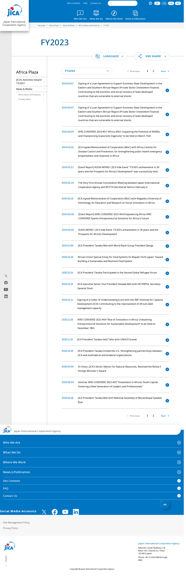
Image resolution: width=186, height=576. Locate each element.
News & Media (24, 89)
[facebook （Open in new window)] (55, 512)
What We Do (11, 452)
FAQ (85, 3)
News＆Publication (16, 472)
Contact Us (95, 3)
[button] (109, 56)
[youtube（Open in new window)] (6, 289)
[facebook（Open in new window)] (6, 282)
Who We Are (11, 442)
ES (178, 3)
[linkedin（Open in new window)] (6, 296)
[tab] (150, 3)
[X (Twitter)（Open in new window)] (6, 275)
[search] (122, 3)
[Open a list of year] (87, 71)
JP (157, 3)
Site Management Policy (16, 522)
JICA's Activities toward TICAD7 (28, 81)
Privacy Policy (10, 528)
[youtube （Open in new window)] (65, 512)
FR (171, 3)
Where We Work (14, 462)
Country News (24, 99)
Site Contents (73, 3)
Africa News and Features (29, 94)
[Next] (165, 70)
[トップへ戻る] (165, 504)
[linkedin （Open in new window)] (76, 512)
